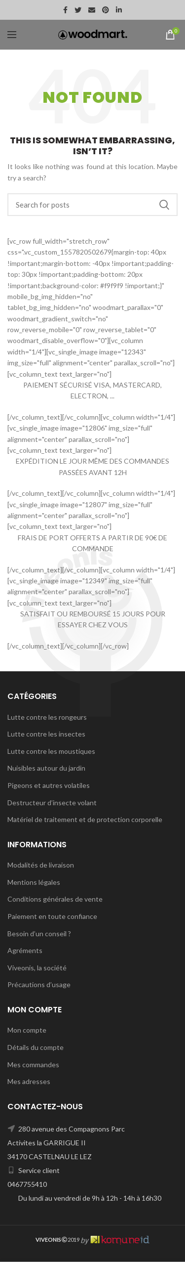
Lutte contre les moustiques (51, 751)
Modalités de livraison (40, 865)
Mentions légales (33, 882)
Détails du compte (35, 1047)
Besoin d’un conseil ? (39, 933)
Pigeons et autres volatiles (48, 785)
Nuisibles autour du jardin (46, 768)
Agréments (24, 950)
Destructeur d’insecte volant (52, 802)
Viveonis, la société (37, 967)
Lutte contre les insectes (46, 734)
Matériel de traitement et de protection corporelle (84, 819)
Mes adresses (28, 1081)
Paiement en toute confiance (52, 916)
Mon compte (26, 1030)
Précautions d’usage (39, 984)
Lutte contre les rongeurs (47, 717)
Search (164, 204)
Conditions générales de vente (55, 899)
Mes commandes (33, 1064)
